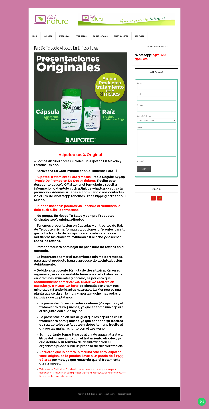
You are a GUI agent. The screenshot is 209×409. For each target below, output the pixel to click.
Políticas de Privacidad (124, 394)
